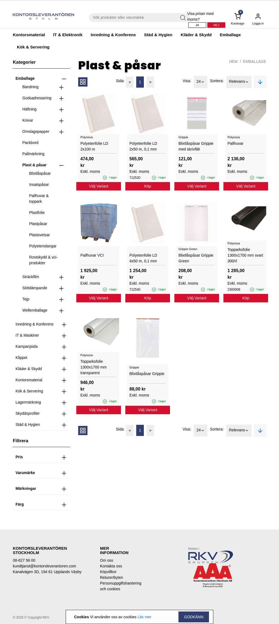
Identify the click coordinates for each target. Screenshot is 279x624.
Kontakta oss (111, 566)
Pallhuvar (235, 143)
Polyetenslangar (42, 246)
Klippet (21, 357)
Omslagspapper (35, 131)
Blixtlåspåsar (40, 173)
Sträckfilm (30, 277)
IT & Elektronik (68, 34)
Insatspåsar (39, 184)
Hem (233, 61)
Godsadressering (36, 98)
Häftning (29, 109)
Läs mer (144, 617)
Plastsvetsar (39, 235)
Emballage (230, 34)
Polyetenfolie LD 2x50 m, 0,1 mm (143, 146)
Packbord (30, 142)
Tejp (25, 299)
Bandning (30, 87)
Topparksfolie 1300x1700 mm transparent (93, 367)
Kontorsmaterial (29, 34)
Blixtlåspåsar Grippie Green (195, 258)
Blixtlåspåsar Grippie (146, 373)
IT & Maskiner (27, 335)
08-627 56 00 (24, 560)
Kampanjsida (27, 346)
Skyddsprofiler (28, 413)
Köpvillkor (108, 572)
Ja (197, 25)
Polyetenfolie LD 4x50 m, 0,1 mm (143, 258)
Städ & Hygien (158, 34)
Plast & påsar (34, 165)
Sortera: (217, 81)
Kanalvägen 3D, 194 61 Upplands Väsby (47, 572)
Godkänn (194, 617)
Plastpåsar (38, 224)
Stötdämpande (34, 288)
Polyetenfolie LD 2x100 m (94, 146)
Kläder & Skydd (196, 34)
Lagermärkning (28, 402)
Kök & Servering (33, 47)
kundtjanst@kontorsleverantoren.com (44, 566)
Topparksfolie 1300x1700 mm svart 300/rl (245, 255)
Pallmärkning (33, 154)
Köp (147, 186)
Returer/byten (111, 577)
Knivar (27, 120)
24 (200, 82)
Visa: (187, 81)
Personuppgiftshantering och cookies (117, 586)
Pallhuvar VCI (92, 255)
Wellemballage (34, 310)
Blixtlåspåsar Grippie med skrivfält (195, 146)
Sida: (120, 81)
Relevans (239, 82)
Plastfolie (37, 212)
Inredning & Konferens (113, 34)
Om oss (106, 560)
